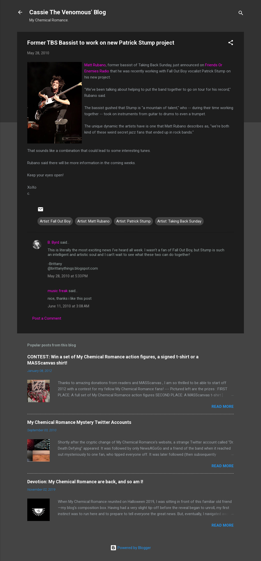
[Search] (241, 14)
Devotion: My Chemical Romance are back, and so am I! (85, 481)
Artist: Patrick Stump (133, 221)
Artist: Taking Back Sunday (179, 221)
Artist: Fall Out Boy (55, 221)
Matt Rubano (95, 65)
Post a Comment (46, 318)
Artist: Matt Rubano (93, 221)
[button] (231, 43)
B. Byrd (53, 242)
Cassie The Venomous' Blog (67, 12)
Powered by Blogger (130, 547)
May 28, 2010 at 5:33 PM (68, 276)
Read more (223, 406)
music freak (58, 291)
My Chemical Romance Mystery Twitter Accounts (79, 422)
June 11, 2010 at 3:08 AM (68, 306)
